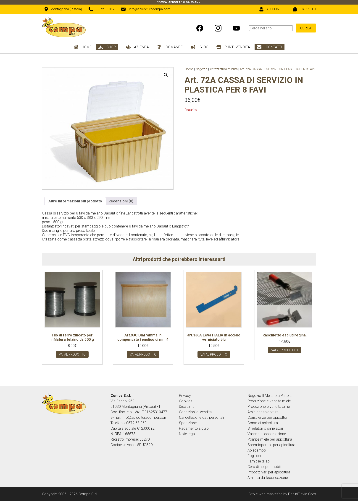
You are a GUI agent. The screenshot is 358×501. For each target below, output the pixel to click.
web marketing (270, 494)
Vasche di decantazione (266, 434)
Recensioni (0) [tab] (120, 201)
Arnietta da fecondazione (267, 477)
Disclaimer (187, 406)
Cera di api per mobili (264, 467)
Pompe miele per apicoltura (269, 439)
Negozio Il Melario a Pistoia (269, 395)
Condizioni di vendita (195, 412)
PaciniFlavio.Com (302, 494)
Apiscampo (256, 450)
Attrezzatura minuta (224, 69)
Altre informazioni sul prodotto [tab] (75, 201)
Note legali (187, 434)
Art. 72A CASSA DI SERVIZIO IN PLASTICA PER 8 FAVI (277, 69)
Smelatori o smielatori (265, 428)
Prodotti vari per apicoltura (268, 472)
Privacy (185, 395)
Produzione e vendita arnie (268, 406)
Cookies (185, 401)
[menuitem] (282, 27)
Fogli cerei (255, 456)
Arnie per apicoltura (263, 412)
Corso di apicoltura (262, 423)
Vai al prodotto (72, 354)
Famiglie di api (258, 461)
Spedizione (188, 423)
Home (188, 69)
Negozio (201, 69)
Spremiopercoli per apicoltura (271, 445)
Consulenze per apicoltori (267, 417)
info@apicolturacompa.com (144, 417)
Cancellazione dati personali (201, 417)
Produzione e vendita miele (269, 401)
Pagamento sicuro (194, 428)
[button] (166, 75)
